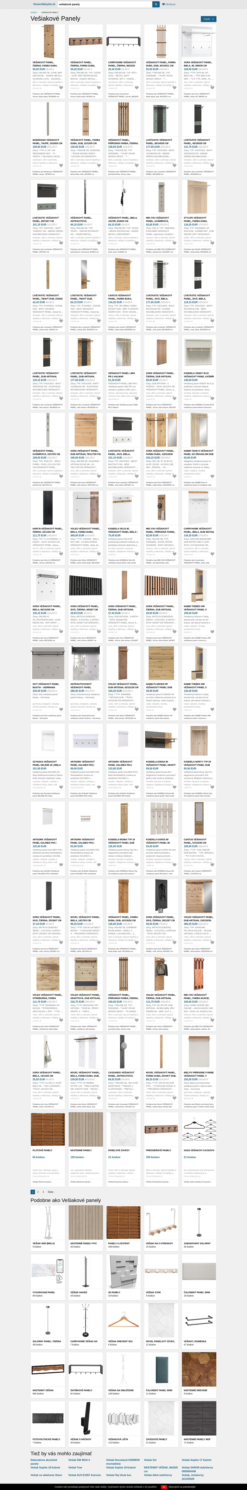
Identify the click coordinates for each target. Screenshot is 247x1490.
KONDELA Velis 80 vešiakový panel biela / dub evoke (122, 532)
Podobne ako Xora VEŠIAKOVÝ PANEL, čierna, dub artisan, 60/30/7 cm (160, 640)
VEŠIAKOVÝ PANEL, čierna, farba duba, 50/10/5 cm (82, 65)
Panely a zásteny (119, 1243)
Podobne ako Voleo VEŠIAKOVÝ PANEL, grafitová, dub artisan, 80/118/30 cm (83, 1029)
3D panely (114, 1292)
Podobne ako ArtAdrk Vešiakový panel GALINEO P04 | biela (121, 794)
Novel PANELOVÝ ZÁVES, (160, 1341)
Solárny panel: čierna (47, 1341)
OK (164, 1487)
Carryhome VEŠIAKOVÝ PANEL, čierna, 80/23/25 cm (122, 65)
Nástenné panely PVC (83, 1243)
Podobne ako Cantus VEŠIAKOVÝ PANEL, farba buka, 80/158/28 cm (122, 328)
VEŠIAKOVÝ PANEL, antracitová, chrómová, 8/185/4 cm (83, 221)
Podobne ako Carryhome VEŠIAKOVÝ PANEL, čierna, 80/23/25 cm (123, 96)
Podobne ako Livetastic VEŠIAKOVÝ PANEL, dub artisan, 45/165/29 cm (48, 406)
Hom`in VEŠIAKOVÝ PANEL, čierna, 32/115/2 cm (48, 530)
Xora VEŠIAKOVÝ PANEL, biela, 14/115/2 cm (47, 1074)
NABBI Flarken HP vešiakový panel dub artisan (159, 687)
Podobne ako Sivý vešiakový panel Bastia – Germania (47, 717)
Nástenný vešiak (43, 1390)
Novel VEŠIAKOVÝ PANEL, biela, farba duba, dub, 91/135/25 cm (85, 1075)
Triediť (207, 19)
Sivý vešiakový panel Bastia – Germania (46, 686)
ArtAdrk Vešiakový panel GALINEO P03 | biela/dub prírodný (82, 842)
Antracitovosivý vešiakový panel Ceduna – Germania (82, 687)
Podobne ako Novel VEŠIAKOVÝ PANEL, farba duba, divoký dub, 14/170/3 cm (159, 1106)
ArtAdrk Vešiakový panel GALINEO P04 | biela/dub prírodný (45, 842)
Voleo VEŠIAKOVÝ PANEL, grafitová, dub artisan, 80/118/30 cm (85, 998)
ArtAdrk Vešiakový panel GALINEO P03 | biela (82, 765)
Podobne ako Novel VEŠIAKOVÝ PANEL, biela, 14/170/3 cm (83, 950)
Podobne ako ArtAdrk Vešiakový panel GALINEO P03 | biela (83, 794)
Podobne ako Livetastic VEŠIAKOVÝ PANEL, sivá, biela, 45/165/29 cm (199, 328)
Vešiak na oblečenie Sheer (46, 1475)
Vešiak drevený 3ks (120, 1341)
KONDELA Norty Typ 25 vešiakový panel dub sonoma (197, 765)
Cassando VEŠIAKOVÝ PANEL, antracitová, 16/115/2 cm (121, 1075)
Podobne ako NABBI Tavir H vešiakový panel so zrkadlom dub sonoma (197, 485)
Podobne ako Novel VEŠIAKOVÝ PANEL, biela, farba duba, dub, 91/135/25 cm (83, 1106)
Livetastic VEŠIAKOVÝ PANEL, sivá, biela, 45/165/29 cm (197, 298)
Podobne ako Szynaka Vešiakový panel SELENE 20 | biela (46, 794)
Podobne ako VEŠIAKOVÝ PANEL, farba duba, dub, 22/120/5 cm (84, 173)
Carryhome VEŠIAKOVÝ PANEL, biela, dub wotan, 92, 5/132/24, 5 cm (199, 532)
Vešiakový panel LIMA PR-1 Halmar (121, 375)
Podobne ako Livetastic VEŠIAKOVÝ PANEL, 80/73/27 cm (48, 250)
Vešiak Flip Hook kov (118, 1475)
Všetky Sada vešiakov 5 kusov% (197, 1182)
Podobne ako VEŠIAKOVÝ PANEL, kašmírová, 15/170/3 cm (47, 484)
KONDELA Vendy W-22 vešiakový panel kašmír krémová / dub (199, 376)
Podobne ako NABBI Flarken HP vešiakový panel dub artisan (159, 717)
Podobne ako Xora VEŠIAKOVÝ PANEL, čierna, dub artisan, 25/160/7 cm (123, 640)
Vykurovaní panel (44, 1292)
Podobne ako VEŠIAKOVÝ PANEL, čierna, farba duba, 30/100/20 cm (47, 95)
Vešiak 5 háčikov (80, 1439)
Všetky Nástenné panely (80, 1182)
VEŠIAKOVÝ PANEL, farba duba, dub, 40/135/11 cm (160, 64)
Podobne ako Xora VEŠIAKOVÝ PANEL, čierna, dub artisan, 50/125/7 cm (161, 407)
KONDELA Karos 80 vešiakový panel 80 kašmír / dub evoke (158, 842)
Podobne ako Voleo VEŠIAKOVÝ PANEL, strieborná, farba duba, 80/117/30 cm (46, 1029)
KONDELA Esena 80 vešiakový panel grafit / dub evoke (161, 765)
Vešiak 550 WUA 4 (79, 1460)
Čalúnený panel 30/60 (197, 1292)
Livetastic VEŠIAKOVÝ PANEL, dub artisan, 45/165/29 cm (46, 376)
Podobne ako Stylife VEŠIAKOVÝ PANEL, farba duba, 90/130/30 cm (197, 250)
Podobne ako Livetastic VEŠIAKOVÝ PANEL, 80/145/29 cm (161, 173)
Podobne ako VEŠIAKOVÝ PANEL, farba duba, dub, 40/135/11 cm (160, 95)
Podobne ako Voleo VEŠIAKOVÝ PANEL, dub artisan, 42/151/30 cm (122, 717)
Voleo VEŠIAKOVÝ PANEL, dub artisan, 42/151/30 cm (123, 686)
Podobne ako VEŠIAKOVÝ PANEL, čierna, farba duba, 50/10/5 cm (84, 95)
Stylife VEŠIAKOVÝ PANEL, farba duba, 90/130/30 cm (195, 221)
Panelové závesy (119, 1150)
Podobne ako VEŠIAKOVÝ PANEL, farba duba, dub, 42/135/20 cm (122, 950)
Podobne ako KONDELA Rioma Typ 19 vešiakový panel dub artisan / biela (122, 873)
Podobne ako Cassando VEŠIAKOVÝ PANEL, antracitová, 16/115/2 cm (123, 1105)
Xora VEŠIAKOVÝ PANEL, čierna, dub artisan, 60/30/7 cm (160, 609)
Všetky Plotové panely (42, 1182)
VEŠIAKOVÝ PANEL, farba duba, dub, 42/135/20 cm (123, 919)
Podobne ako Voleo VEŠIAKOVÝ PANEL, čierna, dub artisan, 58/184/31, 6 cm (159, 1029)
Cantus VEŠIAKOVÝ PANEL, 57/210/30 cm (195, 841)
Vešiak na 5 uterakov (159, 1243)
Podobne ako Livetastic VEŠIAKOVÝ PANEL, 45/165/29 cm (199, 173)
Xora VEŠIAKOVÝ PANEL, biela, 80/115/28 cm (47, 608)
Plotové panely (42, 1150)
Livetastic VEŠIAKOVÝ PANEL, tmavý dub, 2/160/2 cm (48, 298)
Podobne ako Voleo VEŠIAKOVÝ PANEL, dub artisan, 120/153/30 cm (198, 950)
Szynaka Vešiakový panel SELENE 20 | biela (47, 763)
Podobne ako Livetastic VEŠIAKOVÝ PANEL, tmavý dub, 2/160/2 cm (48, 328)
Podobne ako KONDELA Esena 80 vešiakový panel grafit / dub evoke (160, 794)
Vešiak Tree (75, 1467)
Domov (34, 12)
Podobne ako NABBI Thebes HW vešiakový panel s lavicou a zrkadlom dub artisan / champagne (198, 640)
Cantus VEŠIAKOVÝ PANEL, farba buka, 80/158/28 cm (120, 298)
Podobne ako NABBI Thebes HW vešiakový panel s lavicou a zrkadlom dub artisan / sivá (197, 718)
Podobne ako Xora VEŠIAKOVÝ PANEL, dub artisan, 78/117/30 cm (84, 484)
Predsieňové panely (158, 1150)
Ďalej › (51, 1192)
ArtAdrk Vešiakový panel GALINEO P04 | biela (120, 765)
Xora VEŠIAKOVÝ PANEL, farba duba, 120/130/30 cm (160, 454)
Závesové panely (156, 1439)
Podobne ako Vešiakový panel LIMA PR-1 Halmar (123, 406)
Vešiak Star (153, 1292)
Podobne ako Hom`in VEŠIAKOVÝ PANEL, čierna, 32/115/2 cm (46, 561)
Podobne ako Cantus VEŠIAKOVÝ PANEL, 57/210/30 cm (198, 872)
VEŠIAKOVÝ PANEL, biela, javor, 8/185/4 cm (123, 219)
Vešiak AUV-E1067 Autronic (84, 1475)
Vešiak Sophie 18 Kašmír (45, 1467)
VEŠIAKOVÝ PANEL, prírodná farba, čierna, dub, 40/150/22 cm (123, 998)
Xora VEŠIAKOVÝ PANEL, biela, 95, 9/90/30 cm (198, 64)
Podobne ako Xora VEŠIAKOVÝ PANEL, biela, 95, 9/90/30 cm (197, 95)
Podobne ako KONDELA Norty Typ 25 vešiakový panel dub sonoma (198, 794)
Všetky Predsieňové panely (157, 1182)
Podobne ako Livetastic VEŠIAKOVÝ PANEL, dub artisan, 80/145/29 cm (85, 406)
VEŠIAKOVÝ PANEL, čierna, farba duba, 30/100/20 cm (45, 65)
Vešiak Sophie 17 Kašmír (197, 1460)
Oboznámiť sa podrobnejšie (181, 1487)
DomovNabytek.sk (44, 4)
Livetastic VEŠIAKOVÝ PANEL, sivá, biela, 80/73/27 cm (121, 454)
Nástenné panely (81, 1150)
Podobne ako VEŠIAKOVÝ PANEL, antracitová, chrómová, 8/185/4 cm (84, 250)
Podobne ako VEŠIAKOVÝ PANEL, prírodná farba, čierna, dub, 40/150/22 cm (122, 1029)
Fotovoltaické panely (46, 1439)
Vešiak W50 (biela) (44, 1243)
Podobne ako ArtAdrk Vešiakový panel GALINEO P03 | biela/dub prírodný (83, 873)
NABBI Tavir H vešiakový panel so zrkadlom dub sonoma (198, 454)
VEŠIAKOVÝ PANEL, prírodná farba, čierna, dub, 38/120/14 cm (123, 143)
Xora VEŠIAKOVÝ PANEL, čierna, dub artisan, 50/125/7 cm (160, 376)
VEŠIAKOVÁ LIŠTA (118, 1439)
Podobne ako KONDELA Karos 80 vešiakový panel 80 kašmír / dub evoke (160, 873)
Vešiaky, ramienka (195, 1341)
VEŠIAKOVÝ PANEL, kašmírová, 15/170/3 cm (46, 452)
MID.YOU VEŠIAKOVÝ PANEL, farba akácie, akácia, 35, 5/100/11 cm (197, 998)
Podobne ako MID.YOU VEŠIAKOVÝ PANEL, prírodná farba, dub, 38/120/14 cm (160, 562)
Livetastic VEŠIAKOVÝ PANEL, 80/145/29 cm (159, 142)
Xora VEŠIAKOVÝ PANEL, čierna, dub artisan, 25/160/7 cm (122, 609)
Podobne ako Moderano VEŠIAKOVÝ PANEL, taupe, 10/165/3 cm (48, 173)
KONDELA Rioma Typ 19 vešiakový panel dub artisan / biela (121, 842)
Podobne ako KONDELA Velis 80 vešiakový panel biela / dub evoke (122, 561)
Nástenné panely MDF (197, 1439)
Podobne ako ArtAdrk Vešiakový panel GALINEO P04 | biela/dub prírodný (46, 873)
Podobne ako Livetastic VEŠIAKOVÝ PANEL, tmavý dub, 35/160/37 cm (85, 328)
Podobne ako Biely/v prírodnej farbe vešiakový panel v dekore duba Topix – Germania (199, 1106)
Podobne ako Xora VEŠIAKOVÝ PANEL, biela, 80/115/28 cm (45, 639)
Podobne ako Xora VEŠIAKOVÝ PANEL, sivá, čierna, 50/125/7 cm (159, 950)
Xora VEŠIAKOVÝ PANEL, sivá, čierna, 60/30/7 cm (84, 608)
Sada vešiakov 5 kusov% (199, 1150)
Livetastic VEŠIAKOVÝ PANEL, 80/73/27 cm (46, 219)
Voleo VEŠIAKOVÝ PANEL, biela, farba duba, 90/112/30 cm (85, 532)
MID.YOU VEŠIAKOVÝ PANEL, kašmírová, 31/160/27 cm (157, 221)
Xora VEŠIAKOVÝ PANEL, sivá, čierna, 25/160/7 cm (47, 919)
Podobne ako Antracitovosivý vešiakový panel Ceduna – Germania (85, 717)
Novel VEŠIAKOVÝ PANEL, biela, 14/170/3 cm (85, 919)
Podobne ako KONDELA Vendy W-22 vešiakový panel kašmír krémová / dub (199, 407)
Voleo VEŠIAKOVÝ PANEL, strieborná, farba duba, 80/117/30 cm (47, 998)
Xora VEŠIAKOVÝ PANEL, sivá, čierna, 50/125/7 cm (160, 919)
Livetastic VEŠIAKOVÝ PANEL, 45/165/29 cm (197, 142)
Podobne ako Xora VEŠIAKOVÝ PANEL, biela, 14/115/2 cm (45, 1105)
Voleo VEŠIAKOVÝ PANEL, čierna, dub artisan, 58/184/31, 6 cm (161, 998)
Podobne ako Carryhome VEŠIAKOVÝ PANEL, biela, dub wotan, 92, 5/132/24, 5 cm (196, 562)
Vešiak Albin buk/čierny (158, 1475)
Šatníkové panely (81, 1390)
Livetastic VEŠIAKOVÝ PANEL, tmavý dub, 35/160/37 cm (83, 298)
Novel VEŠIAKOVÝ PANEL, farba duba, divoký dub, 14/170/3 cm (161, 1075)
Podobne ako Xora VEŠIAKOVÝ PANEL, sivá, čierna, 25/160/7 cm (46, 950)
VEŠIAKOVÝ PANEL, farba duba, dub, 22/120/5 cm (85, 142)
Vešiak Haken (78, 1292)
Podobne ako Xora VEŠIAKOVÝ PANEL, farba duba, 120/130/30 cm (160, 484)
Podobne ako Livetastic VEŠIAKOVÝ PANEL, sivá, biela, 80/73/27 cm (123, 484)
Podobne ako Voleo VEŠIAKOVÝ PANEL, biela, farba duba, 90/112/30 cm (85, 562)
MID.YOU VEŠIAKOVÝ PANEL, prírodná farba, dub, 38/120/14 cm (160, 532)
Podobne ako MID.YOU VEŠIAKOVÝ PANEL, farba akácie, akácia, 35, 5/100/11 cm (198, 1029)
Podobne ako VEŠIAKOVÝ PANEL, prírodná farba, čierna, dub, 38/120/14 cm (122, 174)
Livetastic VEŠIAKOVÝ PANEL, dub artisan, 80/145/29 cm (83, 376)
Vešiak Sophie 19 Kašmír (121, 1467)
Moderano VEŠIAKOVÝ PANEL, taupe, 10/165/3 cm (47, 142)
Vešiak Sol (150, 1460)
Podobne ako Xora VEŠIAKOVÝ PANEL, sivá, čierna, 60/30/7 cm (83, 639)
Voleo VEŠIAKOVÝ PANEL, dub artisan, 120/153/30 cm (199, 920)
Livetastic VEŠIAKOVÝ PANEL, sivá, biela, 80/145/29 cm (159, 298)
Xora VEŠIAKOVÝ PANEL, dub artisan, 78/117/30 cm (85, 452)
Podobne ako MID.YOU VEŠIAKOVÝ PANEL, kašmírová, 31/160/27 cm (160, 250)
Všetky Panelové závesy (118, 1182)
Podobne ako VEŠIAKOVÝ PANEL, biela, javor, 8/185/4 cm (122, 250)
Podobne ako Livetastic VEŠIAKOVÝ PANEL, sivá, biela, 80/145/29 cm (161, 328)
